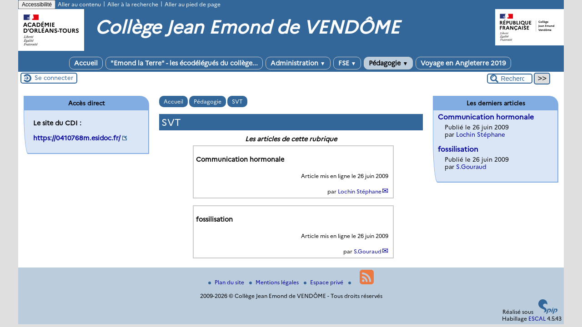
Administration (298, 63)
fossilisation (458, 149)
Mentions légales (274, 282)
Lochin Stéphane (359, 191)
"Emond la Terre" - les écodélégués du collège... (184, 63)
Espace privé (324, 282)
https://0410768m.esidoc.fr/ (76, 138)
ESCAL (537, 318)
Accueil (86, 63)
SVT (237, 101)
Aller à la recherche (132, 4)
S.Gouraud (367, 251)
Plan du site (227, 282)
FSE (347, 63)
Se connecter (54, 77)
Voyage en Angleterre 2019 (463, 63)
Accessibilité (37, 4)
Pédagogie (388, 63)
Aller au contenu (79, 4)
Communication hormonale (486, 117)
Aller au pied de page (193, 4)
